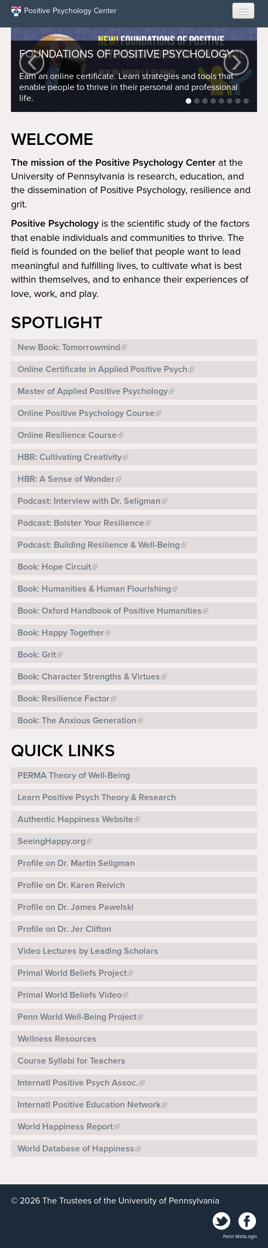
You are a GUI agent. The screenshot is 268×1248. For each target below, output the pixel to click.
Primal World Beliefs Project (72, 973)
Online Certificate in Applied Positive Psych (102, 369)
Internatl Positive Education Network (89, 1104)
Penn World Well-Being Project (77, 1016)
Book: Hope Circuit (54, 566)
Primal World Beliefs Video (70, 995)
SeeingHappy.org (51, 841)
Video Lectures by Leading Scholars (88, 951)
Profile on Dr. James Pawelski (76, 907)
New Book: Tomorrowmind (69, 347)
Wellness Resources (57, 1038)
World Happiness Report (65, 1126)
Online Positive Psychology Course (86, 413)
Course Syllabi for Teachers (72, 1060)
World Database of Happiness (76, 1148)
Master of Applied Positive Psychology (93, 391)
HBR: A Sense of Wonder (66, 479)
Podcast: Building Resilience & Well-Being (99, 544)
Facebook (247, 1222)
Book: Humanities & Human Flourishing (94, 588)
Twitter (222, 1222)
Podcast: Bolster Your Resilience (81, 523)
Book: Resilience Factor (64, 698)
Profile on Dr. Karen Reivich (71, 885)
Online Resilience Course (67, 435)
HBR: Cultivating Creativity (70, 457)
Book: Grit (37, 654)
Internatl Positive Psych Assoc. (78, 1082)
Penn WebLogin (240, 1237)
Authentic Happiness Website (75, 819)
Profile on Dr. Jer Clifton (64, 929)
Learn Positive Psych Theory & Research (97, 797)
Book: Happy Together (61, 632)
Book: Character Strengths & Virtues (89, 676)
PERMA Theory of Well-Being (74, 775)
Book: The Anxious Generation (77, 720)
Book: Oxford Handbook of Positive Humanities (110, 610)
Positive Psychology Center (64, 11)
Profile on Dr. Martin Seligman (76, 863)
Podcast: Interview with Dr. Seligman (89, 501)
